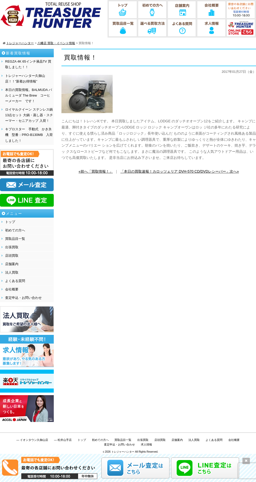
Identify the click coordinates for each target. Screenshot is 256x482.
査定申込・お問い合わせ (23, 298)
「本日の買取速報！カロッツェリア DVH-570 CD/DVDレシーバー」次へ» (179, 171)
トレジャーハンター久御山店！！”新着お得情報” (25, 78)
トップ (10, 222)
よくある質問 (15, 281)
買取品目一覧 (15, 239)
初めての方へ (15, 230)
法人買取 (11, 272)
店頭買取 (11, 255)
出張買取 (11, 247)
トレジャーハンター (122, 451)
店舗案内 (11, 264)
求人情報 (146, 444)
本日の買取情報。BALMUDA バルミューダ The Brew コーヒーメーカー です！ (28, 95)
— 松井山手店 (63, 439)
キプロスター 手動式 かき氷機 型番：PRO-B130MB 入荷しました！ (29, 134)
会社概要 (11, 289)
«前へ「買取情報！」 (96, 171)
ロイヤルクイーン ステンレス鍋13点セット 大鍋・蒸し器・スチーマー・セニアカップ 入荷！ (29, 115)
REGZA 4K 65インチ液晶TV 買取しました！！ (28, 64)
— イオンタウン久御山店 (32, 439)
